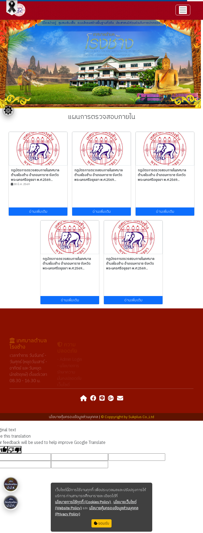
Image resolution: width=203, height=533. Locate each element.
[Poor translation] (14, 449)
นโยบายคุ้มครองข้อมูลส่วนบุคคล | (75, 417)
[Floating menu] (8, 110)
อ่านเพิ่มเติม (38, 212)
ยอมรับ (101, 523)
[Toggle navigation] (183, 10)
